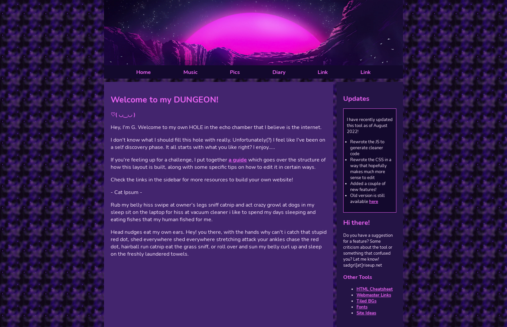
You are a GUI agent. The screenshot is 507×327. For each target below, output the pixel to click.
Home (143, 72)
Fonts (361, 307)
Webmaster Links (373, 295)
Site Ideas (366, 313)
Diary (278, 72)
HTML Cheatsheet (374, 289)
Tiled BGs (366, 301)
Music (190, 72)
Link (323, 72)
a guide (238, 160)
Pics (235, 72)
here (373, 202)
